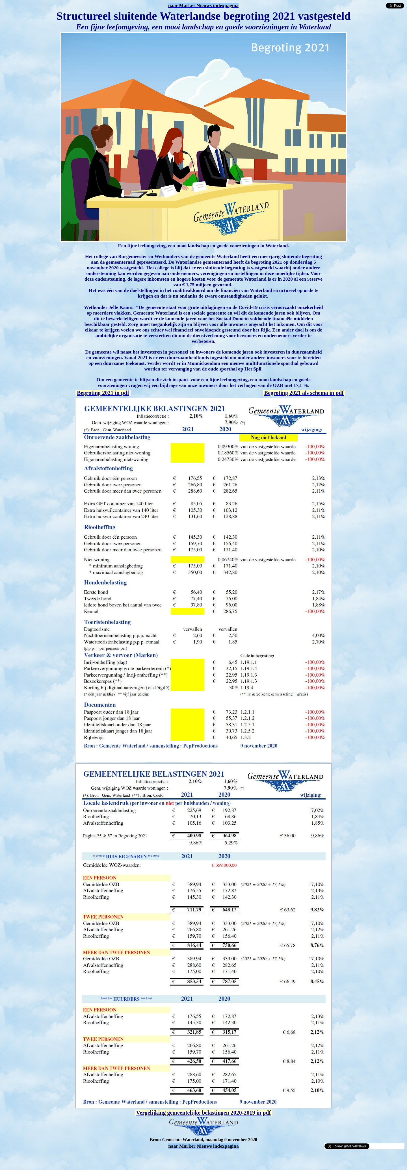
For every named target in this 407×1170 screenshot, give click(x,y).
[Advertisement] (68, 1158)
